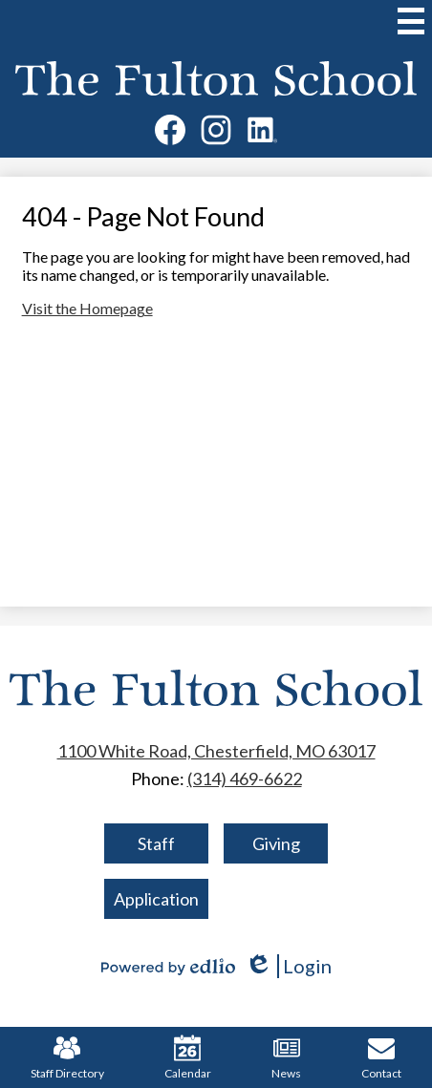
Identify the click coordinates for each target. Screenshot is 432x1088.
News (286, 1057)
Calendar (187, 1057)
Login (288, 966)
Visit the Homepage (87, 308)
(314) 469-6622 (244, 778)
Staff (156, 843)
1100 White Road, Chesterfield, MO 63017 (216, 750)
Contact (381, 1057)
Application (156, 898)
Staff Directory (67, 1057)
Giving (276, 843)
